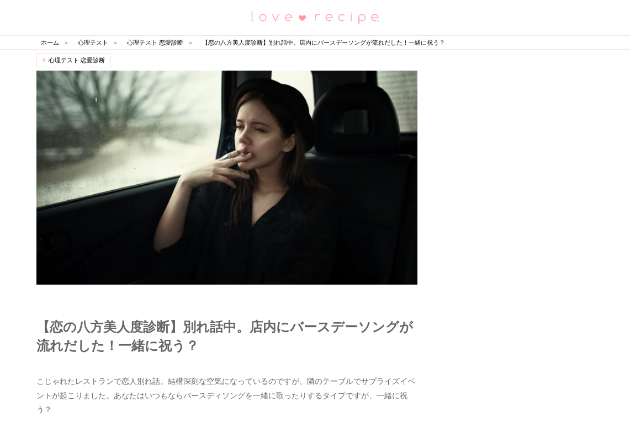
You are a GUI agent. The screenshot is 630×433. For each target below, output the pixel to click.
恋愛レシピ (315, 17)
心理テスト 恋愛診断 (77, 60)
